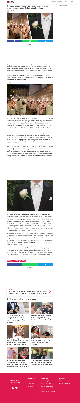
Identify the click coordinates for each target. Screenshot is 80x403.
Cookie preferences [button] (64, 383)
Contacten (31, 383)
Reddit (9, 82)
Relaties (71, 2)
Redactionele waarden (47, 386)
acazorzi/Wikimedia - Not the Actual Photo (14, 115)
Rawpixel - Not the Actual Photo (13, 211)
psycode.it (30, 386)
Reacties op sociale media (48, 391)
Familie (65, 2)
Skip (13, 10)
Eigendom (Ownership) (47, 389)
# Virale (9, 260)
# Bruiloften (15, 260)
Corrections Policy (46, 383)
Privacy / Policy (63, 381)
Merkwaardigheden (56, 2)
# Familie (22, 260)
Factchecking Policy (46, 381)
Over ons (30, 381)
